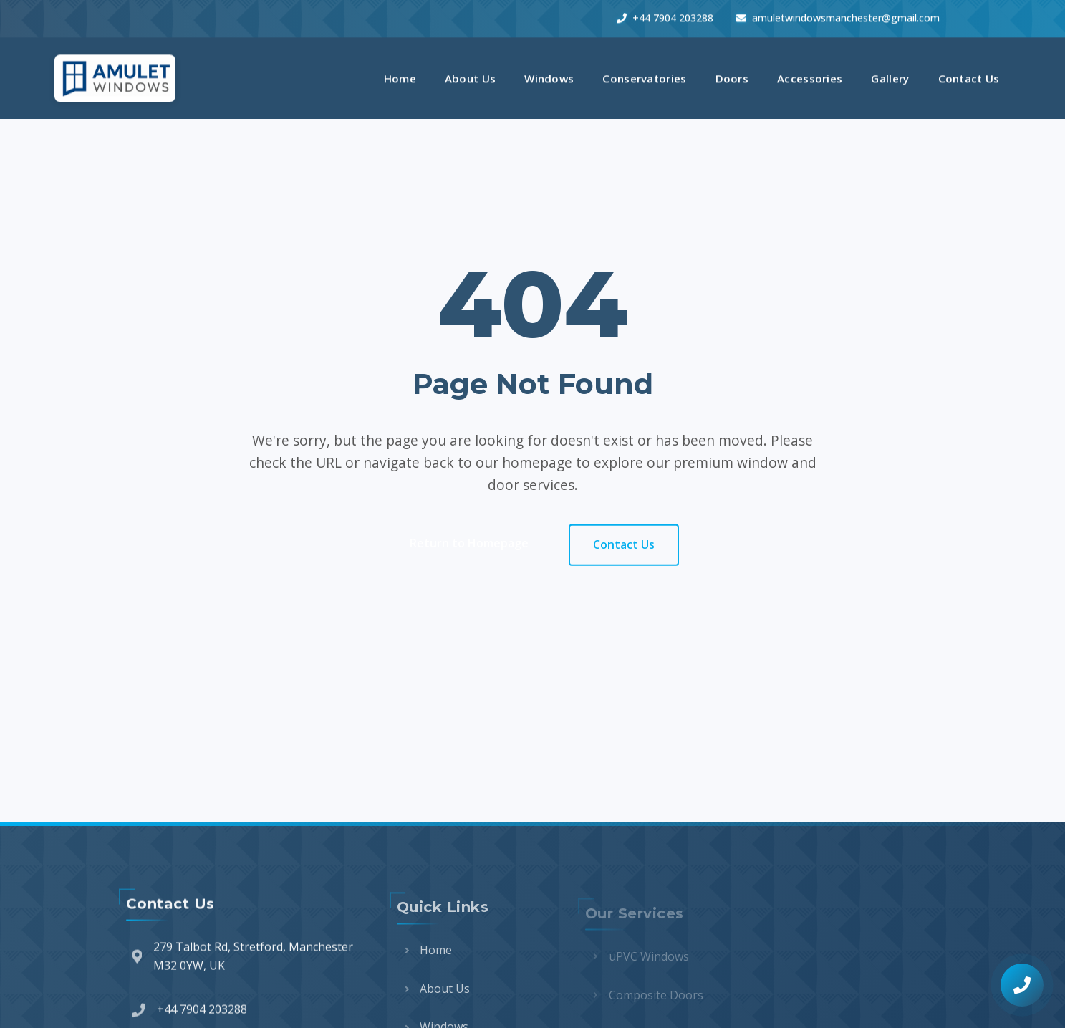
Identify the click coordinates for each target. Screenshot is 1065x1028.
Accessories (809, 76)
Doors (732, 76)
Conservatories (644, 76)
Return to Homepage (469, 544)
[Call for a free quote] (1022, 985)
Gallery (890, 76)
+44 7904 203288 (665, 15)
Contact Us (969, 76)
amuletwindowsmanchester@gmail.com (838, 15)
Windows (549, 76)
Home (400, 76)
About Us (470, 76)
